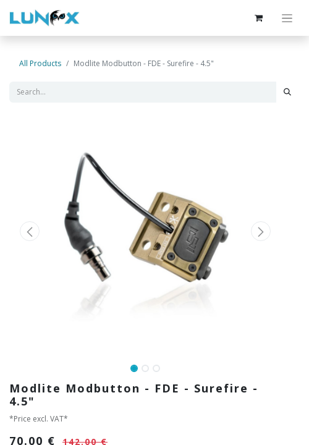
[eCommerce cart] (258, 18)
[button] (29, 231)
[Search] (287, 92)
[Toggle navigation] (287, 18)
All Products (40, 63)
